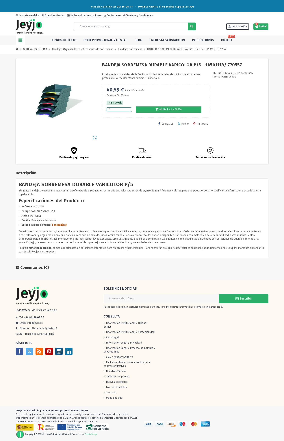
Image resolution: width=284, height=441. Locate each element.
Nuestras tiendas (53, 15)
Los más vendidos (28, 15)
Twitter (29, 351)
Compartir (165, 123)
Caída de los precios (118, 376)
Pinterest (200, 123)
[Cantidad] (119, 109)
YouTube (49, 351)
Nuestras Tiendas (116, 371)
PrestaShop (91, 434)
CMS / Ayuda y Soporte (119, 357)
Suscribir (243, 298)
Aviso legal (112, 337)
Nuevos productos (117, 381)
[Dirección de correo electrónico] (161, 298)
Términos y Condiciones (138, 15)
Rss (39, 351)
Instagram (59, 351)
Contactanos (112, 15)
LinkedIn (69, 351)
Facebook (19, 351)
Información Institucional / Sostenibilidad (130, 332)
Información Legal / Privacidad (124, 342)
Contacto (111, 392)
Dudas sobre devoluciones (84, 15)
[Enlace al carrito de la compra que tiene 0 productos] (260, 26)
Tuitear (183, 123)
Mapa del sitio (114, 397)
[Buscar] (135, 26)
